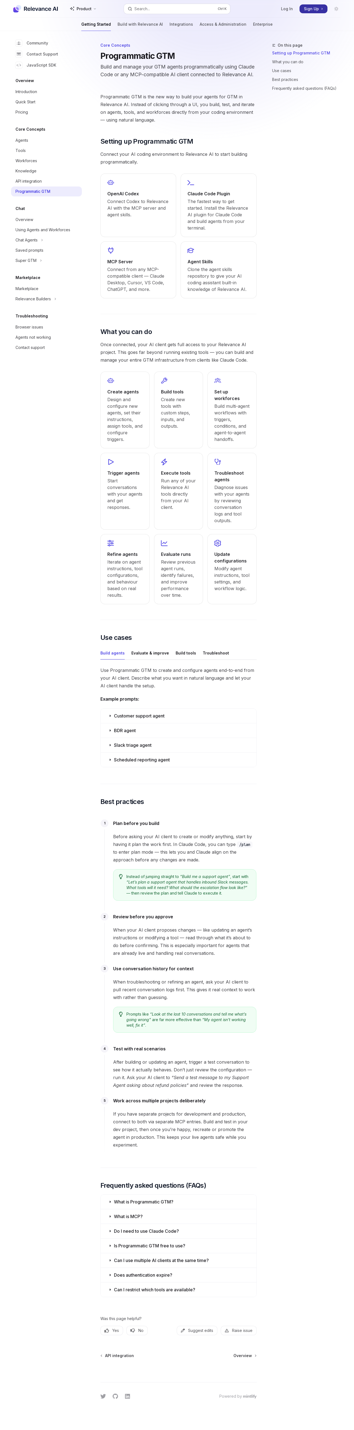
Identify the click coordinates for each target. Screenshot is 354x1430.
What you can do (287, 61)
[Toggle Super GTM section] (46, 261)
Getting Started (96, 26)
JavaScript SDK (35, 65)
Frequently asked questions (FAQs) (304, 88)
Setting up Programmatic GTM (301, 53)
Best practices (285, 79)
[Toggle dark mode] (336, 8)
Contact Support (36, 54)
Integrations (181, 26)
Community (31, 43)
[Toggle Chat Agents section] (46, 240)
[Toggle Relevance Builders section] (46, 299)
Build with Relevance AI (140, 26)
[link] (138, 205)
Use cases (281, 70)
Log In (287, 8)
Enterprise (263, 26)
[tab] (112, 652)
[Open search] (177, 9)
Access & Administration (223, 26)
